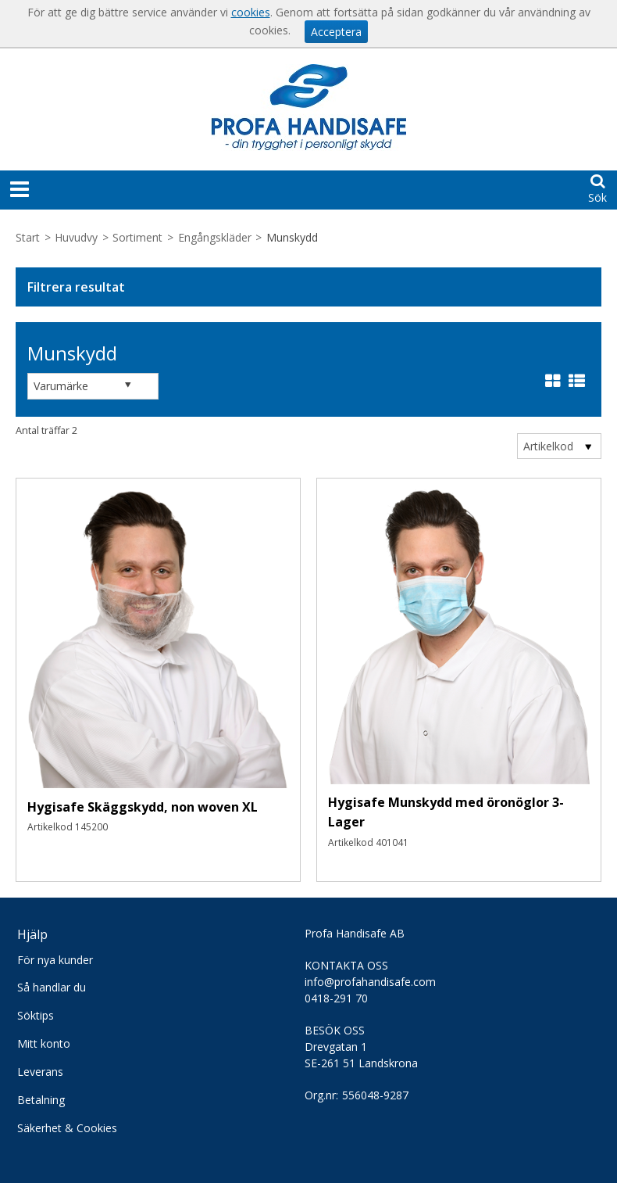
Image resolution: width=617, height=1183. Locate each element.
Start (28, 237)
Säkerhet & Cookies (67, 1127)
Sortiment (137, 237)
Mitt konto (43, 1043)
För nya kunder (55, 959)
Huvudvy (76, 237)
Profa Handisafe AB (355, 933)
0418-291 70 (336, 998)
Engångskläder (214, 237)
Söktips (35, 1015)
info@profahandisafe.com (370, 981)
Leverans (40, 1071)
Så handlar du (51, 987)
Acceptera (336, 31)
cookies (250, 12)
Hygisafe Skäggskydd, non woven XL (142, 807)
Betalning (41, 1099)
